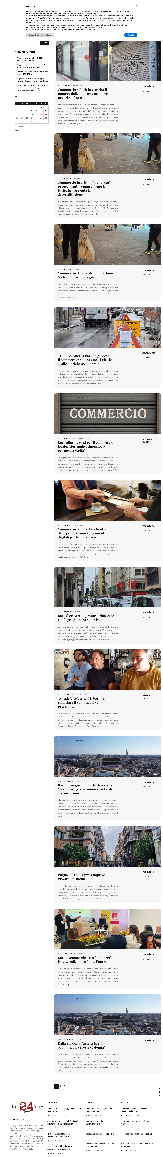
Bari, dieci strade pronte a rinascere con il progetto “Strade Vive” (85, 609)
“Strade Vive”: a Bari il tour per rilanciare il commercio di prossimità (86, 692)
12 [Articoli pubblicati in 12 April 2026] (46, 111)
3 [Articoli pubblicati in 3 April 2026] (36, 107)
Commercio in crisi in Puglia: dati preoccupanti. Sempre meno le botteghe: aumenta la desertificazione (85, 185)
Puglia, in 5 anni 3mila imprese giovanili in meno (85, 863)
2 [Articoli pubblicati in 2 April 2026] (31, 107)
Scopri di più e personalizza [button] (40, 35)
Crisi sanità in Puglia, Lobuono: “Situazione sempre (99, 1095)
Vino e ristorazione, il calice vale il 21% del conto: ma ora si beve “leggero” (31, 59)
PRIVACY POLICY (27, 1150)
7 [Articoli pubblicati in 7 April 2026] (22, 111)
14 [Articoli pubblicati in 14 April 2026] (22, 114)
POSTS (148, 91)
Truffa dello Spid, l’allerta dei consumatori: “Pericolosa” (60, 1132)
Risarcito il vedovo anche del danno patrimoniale (134, 1095)
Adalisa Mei (68, 346)
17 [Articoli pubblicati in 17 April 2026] (36, 114)
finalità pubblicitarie (39, 20)
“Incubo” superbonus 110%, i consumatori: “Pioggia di (59, 1120)
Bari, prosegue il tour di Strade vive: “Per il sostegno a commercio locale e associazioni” (85, 776)
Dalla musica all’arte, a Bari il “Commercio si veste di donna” (78, 1031)
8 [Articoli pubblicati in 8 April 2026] (27, 111)
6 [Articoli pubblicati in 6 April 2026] (17, 111)
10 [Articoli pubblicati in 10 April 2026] (36, 111)
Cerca (44, 42)
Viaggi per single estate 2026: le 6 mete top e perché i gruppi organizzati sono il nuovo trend (32, 66)
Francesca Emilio (70, 432)
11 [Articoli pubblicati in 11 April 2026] (41, 111)
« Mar (17, 130)
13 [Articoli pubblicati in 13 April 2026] (17, 114)
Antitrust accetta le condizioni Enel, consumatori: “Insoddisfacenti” (62, 1107)
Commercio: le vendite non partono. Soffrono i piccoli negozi (82, 269)
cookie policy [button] (91, 14)
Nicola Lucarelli (69, 686)
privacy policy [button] (93, 11)
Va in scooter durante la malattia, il (137, 1119)
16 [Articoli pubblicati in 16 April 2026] (32, 114)
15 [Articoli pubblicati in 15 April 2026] (27, 114)
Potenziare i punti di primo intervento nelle (98, 1107)
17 (89, 1071)
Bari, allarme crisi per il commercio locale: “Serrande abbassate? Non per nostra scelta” (83, 439)
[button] (136, 5)
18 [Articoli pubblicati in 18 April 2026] (41, 114)
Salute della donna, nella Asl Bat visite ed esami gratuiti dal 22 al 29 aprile (32, 73)
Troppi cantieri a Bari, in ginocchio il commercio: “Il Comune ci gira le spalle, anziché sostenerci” (85, 353)
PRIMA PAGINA (14, 1150)
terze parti (61, 16)
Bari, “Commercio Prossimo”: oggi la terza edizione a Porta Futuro (83, 945)
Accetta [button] (131, 35)
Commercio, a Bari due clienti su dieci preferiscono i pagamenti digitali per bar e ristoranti (86, 525)
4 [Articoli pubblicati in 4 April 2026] (41, 107)
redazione (67, 86)
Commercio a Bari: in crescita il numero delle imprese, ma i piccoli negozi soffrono (85, 93)
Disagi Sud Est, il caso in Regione (101, 1119)
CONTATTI (52, 1150)
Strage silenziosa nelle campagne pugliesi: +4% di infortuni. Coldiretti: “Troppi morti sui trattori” (33, 79)
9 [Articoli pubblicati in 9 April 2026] (31, 111)
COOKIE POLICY (41, 1150)
